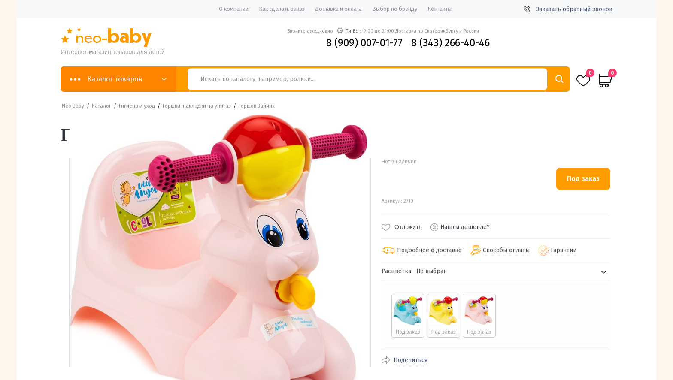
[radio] (407, 316)
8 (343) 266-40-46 (450, 43)
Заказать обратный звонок (568, 9)
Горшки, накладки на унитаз (197, 106)
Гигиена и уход (137, 106)
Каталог (101, 106)
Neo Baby (73, 106)
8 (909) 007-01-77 (364, 43)
